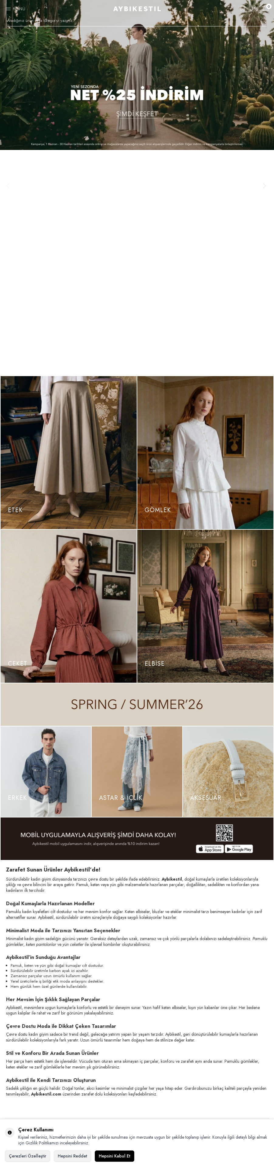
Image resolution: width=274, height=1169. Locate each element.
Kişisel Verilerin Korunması (30, 1104)
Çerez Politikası (20, 1093)
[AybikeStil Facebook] (11, 1059)
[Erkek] (46, 546)
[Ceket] (69, 380)
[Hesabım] (254, 10)
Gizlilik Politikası (21, 1083)
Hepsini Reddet (72, 1156)
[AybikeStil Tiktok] (39, 1059)
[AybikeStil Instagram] (25, 1059)
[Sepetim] (265, 10)
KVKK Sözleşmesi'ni (27, 946)
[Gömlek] (205, 227)
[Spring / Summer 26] (137, 479)
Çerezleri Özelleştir (27, 1156)
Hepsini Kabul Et (114, 1156)
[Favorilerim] (242, 10)
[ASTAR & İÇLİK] (137, 546)
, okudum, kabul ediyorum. (45, 946)
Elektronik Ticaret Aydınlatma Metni (37, 1115)
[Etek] (69, 227)
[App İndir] (137, 613)
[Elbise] (205, 380)
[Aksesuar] (228, 546)
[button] (10, 73)
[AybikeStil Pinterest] (53, 1059)
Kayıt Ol (255, 931)
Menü (19, 9)
